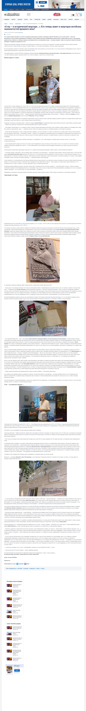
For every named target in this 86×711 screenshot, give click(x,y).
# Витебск (20, 568)
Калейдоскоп (18, 23)
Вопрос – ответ (63, 19)
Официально (6, 19)
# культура (26, 568)
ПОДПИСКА (11, 9)
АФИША (23, 9)
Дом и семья (56, 19)
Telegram (20, 563)
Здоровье (49, 19)
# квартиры (32, 568)
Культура (26, 19)
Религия (43, 19)
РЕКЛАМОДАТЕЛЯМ (29, 9)
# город (42, 568)
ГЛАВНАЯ (5, 9)
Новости (11, 23)
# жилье (38, 568)
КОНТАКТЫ (37, 9)
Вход (76, 13)
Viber (26, 563)
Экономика (20, 19)
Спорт (31, 19)
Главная (5, 23)
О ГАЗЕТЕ (17, 9)
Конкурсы (71, 19)
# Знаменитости (13, 568)
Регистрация (80, 13)
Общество (13, 19)
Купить (17, 670)
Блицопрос (77, 19)
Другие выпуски (17, 672)
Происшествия (37, 19)
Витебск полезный (45, 9)
